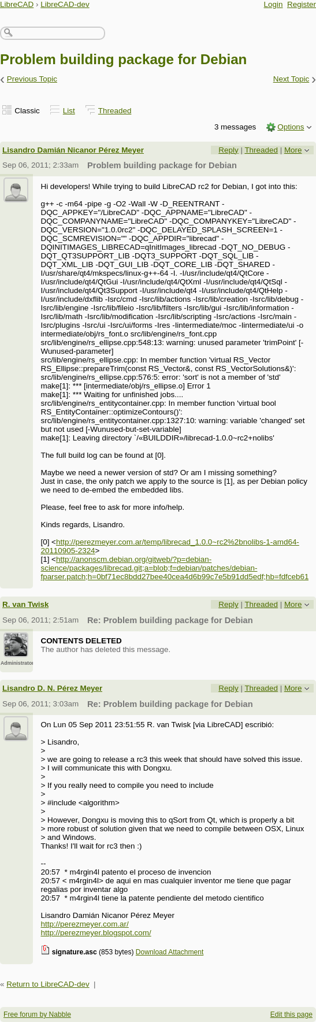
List (69, 110)
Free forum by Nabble (37, 1014)
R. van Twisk (25, 604)
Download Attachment (170, 952)
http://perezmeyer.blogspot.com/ (95, 932)
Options (290, 127)
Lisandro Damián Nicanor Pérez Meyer (73, 150)
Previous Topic (32, 79)
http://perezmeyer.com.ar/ (84, 924)
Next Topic (291, 79)
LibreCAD (17, 4)
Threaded (115, 110)
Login (273, 4)
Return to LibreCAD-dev (47, 984)
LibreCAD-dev (64, 4)
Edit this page (291, 1014)
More (293, 150)
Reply (228, 150)
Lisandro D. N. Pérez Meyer (52, 688)
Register (301, 4)
